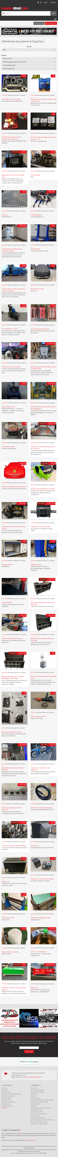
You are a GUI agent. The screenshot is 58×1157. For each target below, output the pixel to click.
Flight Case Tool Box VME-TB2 (40, 527)
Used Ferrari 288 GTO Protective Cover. (14, 487)
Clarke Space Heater (8, 446)
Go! (53, 13)
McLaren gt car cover (37, 289)
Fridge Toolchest (36, 565)
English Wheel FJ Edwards (10, 952)
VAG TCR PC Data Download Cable (41, 808)
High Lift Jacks (35, 249)
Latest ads (39, 23)
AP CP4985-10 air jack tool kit (11, 99)
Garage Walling (7, 602)
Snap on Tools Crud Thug (38, 716)
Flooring (4, 215)
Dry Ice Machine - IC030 (10, 329)
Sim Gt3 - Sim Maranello (39, 952)
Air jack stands (35, 175)
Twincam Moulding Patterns (40, 329)
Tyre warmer (35, 846)
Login (45, 2)
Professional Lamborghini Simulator (43, 489)
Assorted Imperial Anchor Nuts (12, 732)
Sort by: (29, 46)
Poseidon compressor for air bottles (42, 879)
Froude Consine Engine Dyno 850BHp (14, 846)
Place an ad (51, 23)
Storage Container (7, 564)
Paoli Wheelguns (36, 215)
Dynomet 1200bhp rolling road (12, 638)
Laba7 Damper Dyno (8, 407)
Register (54, 2)
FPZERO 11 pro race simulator (11, 367)
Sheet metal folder (8, 918)
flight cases (5, 881)
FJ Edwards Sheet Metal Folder (41, 918)
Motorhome (34, 988)
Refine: (4, 55)
